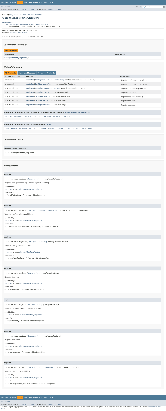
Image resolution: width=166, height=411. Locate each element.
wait (78, 128)
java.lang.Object (8, 22)
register (30, 80)
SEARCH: (139, 7)
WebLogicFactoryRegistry (15, 58)
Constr (23, 9)
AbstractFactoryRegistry (21, 33)
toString (70, 128)
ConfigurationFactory (45, 84)
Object (49, 124)
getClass (33, 128)
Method (31, 9)
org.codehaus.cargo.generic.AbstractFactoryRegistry (27, 24)
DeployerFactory (42, 100)
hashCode (42, 128)
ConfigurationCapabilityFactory (49, 80)
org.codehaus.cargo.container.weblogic (26, 14)
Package (12, 2)
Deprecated (38, 2)
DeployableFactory (43, 96)
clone (6, 128)
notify (51, 128)
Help (51, 2)
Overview (4, 2)
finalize (23, 128)
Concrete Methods (46, 73)
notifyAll (60, 128)
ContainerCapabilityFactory (47, 88)
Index (46, 2)
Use (25, 2)
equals (14, 128)
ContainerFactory (43, 92)
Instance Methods (27, 73)
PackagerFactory (42, 105)
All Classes (5, 6)
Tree (30, 2)
